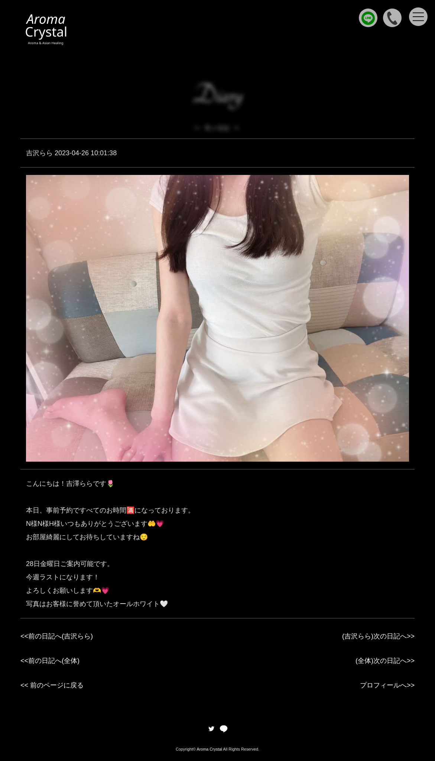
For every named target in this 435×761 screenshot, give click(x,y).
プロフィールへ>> (387, 685)
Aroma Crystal (209, 749)
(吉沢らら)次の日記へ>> (378, 636)
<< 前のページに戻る (52, 685)
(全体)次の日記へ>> (385, 660)
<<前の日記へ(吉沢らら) (56, 636)
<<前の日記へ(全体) (49, 660)
